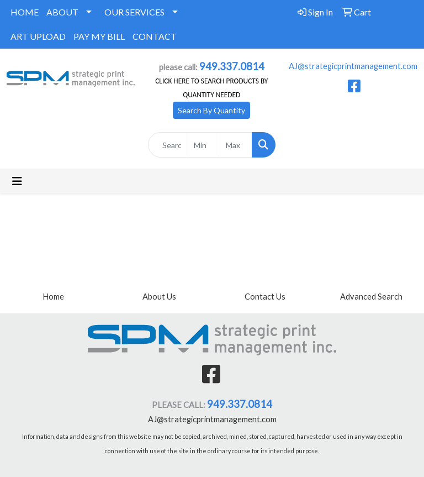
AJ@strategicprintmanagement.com (353, 66)
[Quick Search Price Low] (204, 145)
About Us (159, 296)
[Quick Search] (168, 145)
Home (53, 296)
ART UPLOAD (38, 36)
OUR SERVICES (134, 12)
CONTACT (154, 36)
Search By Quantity (211, 110)
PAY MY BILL (99, 36)
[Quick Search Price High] (236, 145)
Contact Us (265, 296)
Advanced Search (371, 296)
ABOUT (62, 12)
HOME (24, 12)
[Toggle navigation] (17, 181)
